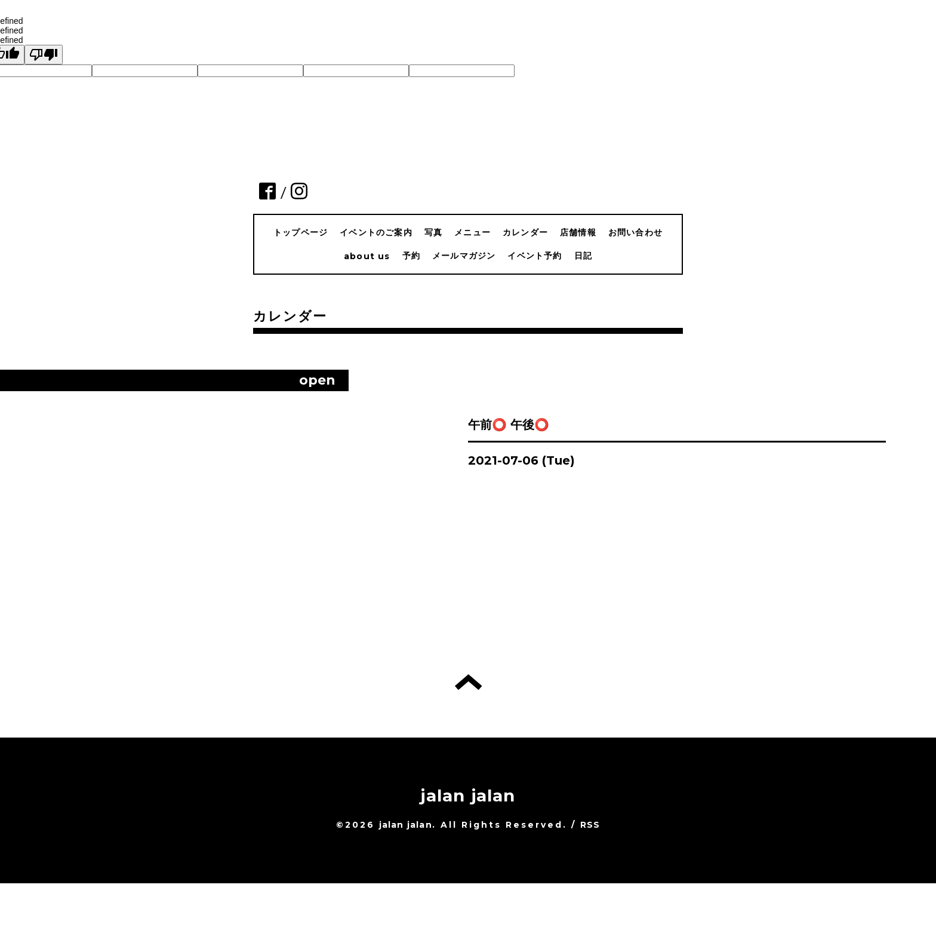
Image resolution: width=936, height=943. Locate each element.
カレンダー (525, 232)
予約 (411, 255)
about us (367, 256)
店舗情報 (578, 232)
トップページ (300, 232)
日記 (583, 255)
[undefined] (43, 54)
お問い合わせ (635, 232)
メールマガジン (463, 255)
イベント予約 (534, 255)
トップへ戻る (468, 682)
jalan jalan (467, 795)
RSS (590, 824)
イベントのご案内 (376, 232)
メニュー (472, 232)
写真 (433, 232)
